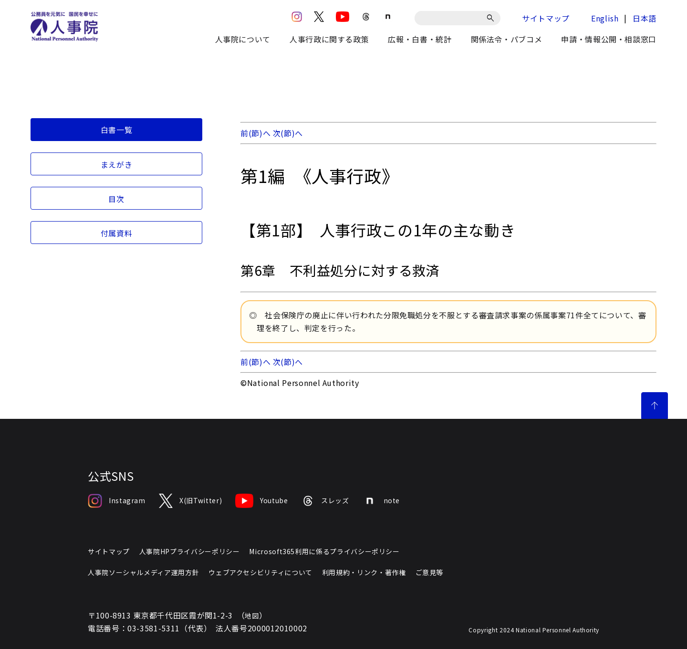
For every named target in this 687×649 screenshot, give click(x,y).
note (381, 501)
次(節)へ (288, 133)
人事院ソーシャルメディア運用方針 (143, 572)
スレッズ (325, 501)
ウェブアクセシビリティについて (260, 572)
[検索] (492, 18)
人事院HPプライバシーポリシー (189, 551)
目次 (116, 198)
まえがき (117, 164)
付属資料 (117, 233)
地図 (252, 615)
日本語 (644, 18)
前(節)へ (255, 133)
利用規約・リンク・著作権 (364, 572)
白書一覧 (117, 129)
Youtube (261, 501)
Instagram (117, 501)
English (604, 18)
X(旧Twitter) (190, 501)
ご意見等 (430, 572)
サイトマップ (546, 18)
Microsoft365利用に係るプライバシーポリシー (324, 551)
